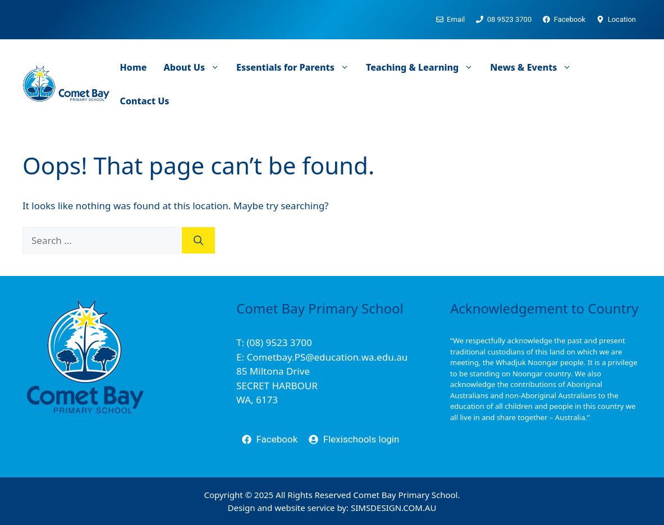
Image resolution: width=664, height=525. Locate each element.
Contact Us (145, 101)
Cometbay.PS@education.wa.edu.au (326, 357)
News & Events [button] (535, 67)
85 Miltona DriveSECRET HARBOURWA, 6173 (277, 385)
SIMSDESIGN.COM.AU (393, 507)
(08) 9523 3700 (279, 342)
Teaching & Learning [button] (424, 67)
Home (133, 67)
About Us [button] (195, 67)
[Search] (198, 240)
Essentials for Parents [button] (297, 67)
